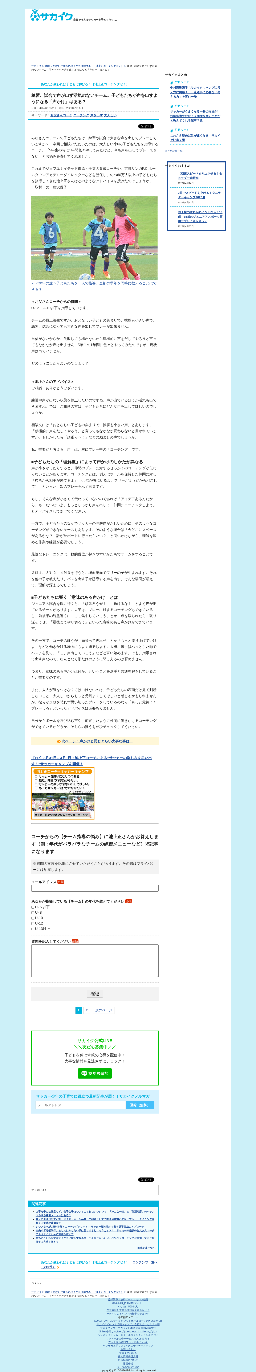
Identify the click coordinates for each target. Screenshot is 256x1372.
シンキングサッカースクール (128, 1335)
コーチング (81, 115)
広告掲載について (128, 1360)
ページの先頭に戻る (128, 1367)
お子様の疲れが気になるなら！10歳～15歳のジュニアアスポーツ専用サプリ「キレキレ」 (200, 216)
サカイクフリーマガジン (128, 1328)
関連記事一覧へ (146, 1247)
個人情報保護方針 (128, 1356)
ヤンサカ (128, 1345)
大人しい (110, 115)
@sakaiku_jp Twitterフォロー (128, 1303)
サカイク (36, 66)
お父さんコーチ (61, 115)
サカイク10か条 (128, 1352)
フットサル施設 (128, 1342)
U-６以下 (42, 907)
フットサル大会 (128, 1338)
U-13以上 (42, 929)
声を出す (96, 115)
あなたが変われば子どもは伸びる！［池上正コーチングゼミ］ (88, 66)
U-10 (39, 918)
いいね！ (128, 1306)
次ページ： (97, 741)
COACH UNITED (128, 1320)
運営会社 (128, 1363)
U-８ (38, 912)
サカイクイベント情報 (128, 1324)
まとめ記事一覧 (174, 150)
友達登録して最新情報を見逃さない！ (128, 1310)
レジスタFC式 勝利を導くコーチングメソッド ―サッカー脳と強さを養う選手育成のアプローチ (90, 1226)
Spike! (128, 1331)
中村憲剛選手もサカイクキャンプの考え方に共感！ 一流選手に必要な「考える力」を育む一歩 (195, 92)
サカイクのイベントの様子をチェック (128, 1313)
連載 (47, 66)
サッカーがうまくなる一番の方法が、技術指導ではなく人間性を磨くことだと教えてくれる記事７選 (195, 116)
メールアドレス (47, 882)
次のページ (103, 1010)
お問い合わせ (128, 1349)
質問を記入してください (54, 941)
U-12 (39, 923)
